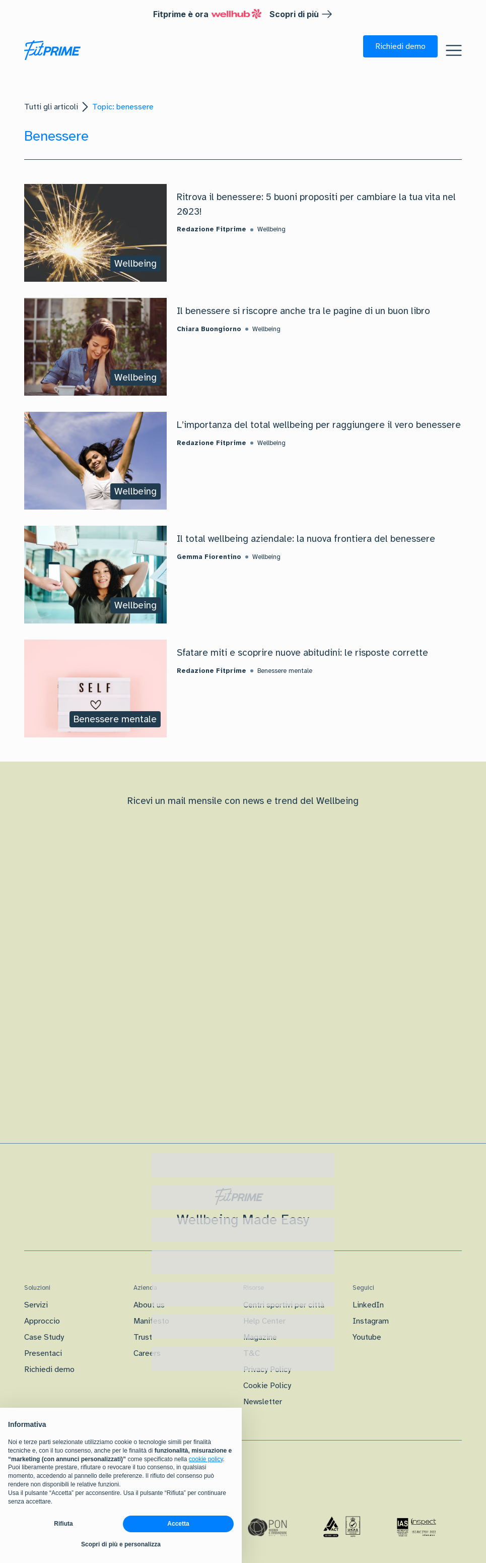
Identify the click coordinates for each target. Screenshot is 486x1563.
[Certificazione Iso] (342, 1527)
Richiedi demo (49, 1369)
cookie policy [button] (206, 1459)
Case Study (44, 1337)
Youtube (367, 1337)
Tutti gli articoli (51, 107)
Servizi (36, 1305)
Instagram (371, 1321)
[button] (400, 46)
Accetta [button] (178, 1523)
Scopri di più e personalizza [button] (121, 1544)
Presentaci (43, 1353)
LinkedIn (368, 1305)
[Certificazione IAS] (416, 1527)
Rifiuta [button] (63, 1523)
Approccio (42, 1321)
